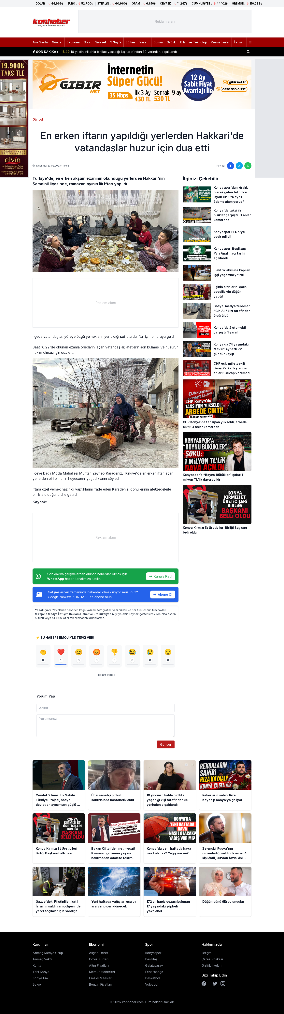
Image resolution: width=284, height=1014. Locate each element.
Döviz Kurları (98, 959)
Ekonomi (73, 42)
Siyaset (100, 42)
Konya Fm (40, 978)
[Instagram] (222, 983)
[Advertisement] (164, 21)
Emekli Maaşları (100, 978)
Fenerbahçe (154, 972)
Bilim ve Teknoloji (193, 42)
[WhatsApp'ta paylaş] (247, 165)
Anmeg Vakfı (42, 959)
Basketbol (152, 978)
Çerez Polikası (212, 959)
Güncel (57, 42)
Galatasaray (154, 966)
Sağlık (171, 42)
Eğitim (130, 42)
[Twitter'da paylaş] (239, 165)
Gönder (165, 745)
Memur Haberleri (102, 972)
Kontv (37, 966)
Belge (37, 985)
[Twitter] (215, 983)
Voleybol (151, 985)
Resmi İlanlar (220, 42)
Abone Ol (162, 594)
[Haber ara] (248, 52)
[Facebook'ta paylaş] (230, 165)
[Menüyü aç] (250, 42)
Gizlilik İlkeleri (211, 966)
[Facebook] (204, 983)
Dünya (158, 42)
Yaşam (144, 42)
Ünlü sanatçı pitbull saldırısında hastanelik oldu (100, 50)
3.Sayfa (115, 42)
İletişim (239, 42)
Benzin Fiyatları (100, 985)
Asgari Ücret (98, 953)
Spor (87, 42)
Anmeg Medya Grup (48, 953)
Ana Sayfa (40, 42)
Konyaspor (153, 953)
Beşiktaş (151, 959)
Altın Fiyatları (99, 966)
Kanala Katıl (160, 576)
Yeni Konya (41, 972)
